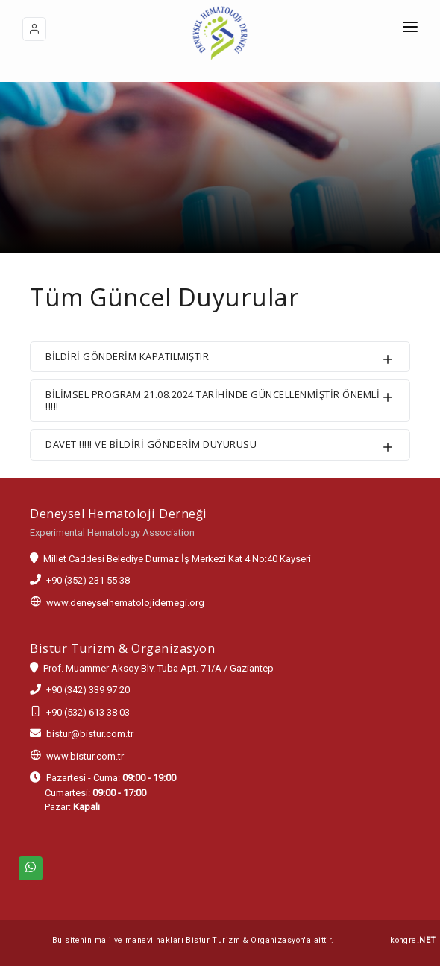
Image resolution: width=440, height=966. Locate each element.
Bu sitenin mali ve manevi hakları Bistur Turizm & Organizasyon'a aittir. (193, 940)
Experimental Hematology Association (112, 532)
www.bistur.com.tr (85, 756)
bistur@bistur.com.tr (89, 733)
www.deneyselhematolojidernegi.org (125, 602)
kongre (413, 940)
